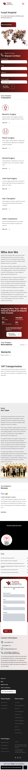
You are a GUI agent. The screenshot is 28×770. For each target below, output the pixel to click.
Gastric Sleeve (4, 702)
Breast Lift (17, 708)
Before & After (6, 355)
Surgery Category (5, 79)
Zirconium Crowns (5, 751)
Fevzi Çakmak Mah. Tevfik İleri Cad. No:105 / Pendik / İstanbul (21, 746)
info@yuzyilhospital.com (9, 649)
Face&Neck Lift (18, 732)
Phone (5, 606)
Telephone (3, 72)
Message (5, 612)
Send (8, 631)
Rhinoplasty (17, 729)
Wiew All (6, 123)
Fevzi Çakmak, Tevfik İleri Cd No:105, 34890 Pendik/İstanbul (10, 653)
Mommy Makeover (19, 720)
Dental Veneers (4, 748)
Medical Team (4, 684)
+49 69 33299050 (19, 751)
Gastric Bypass (4, 705)
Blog (2, 681)
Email (4, 599)
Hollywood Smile (4, 742)
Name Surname (4, 59)
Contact (16, 741)
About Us (3, 678)
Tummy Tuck (18, 714)
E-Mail (2, 65)
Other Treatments (5, 687)
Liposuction (17, 702)
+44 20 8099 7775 (7, 642)
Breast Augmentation (20, 705)
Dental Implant (4, 745)
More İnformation (6, 24)
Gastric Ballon (4, 708)
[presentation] (13, 625)
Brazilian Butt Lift (19, 717)
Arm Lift (17, 726)
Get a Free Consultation (8, 86)
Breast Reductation (19, 711)
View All (23, 345)
